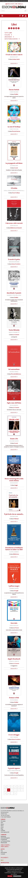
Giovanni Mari (14, 165)
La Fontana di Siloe (5, 841)
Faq (2, 850)
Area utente (10, 3)
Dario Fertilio (14, 625)
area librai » (5, 846)
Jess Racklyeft (14, 57)
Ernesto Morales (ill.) (18, 190)
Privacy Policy (17, 876)
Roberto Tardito (14, 661)
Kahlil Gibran (8, 190)
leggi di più (14, 63)
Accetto (10, 876)
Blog (2, 829)
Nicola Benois (14, 405)
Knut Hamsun (14, 737)
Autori (2, 824)
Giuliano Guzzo (14, 441)
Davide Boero (14, 483)
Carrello (19, 3)
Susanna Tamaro (14, 588)
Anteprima (3, 836)
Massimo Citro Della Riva (14, 295)
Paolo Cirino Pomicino (14, 770)
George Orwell (14, 371)
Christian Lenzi (14, 92)
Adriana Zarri (14, 516)
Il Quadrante (4, 839)
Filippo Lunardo (14, 551)
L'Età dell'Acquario (5, 838)
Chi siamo (3, 821)
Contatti (3, 830)
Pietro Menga (14, 700)
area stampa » (5, 845)
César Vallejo (14, 225)
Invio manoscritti (5, 832)
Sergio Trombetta (14, 332)
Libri (2, 822)
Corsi (2, 827)
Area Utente (4, 852)
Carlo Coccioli (14, 129)
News (2, 825)
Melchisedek (4, 842)
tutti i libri (8, 32)
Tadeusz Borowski (14, 261)
